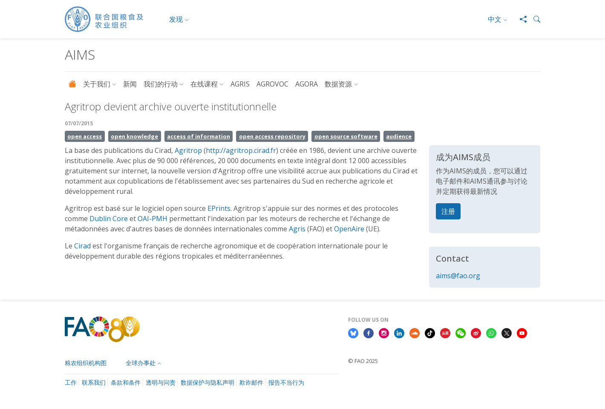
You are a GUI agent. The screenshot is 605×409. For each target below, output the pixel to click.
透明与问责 (161, 382)
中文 (494, 19)
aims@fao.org (458, 275)
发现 (176, 19)
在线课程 (204, 84)
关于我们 (96, 84)
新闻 (130, 84)
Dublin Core (108, 218)
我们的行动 (161, 84)
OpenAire (349, 228)
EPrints (218, 208)
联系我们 (94, 382)
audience (399, 136)
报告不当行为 (286, 382)
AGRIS (240, 84)
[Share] (520, 19)
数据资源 (338, 84)
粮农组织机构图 (86, 363)
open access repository (272, 136)
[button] (533, 19)
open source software (345, 136)
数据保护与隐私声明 (207, 382)
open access (84, 136)
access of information (198, 136)
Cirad (82, 246)
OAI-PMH (152, 218)
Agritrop (188, 150)
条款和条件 (126, 382)
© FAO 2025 (363, 361)
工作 (71, 382)
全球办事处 (141, 363)
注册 (448, 211)
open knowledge (134, 136)
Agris (297, 228)
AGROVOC (272, 84)
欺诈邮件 (251, 382)
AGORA (306, 84)
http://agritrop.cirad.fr (241, 150)
